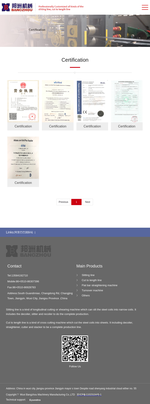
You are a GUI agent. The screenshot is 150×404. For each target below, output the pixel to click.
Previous (63, 202)
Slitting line (88, 275)
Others (86, 295)
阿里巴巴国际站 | (26, 232)
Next (87, 202)
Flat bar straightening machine (100, 285)
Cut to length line (92, 280)
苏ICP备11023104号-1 (89, 394)
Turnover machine (92, 290)
